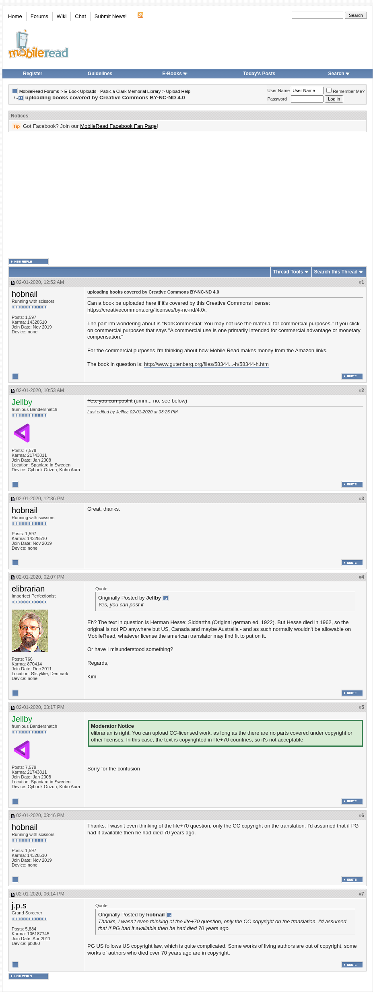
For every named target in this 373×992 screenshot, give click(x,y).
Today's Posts (259, 73)
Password (277, 99)
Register (32, 73)
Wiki (62, 16)
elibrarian (28, 588)
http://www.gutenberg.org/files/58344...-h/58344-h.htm (206, 364)
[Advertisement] (172, 195)
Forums (39, 16)
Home (15, 16)
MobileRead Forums (39, 91)
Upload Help (178, 91)
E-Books (175, 73)
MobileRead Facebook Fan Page (118, 126)
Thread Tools (288, 272)
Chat (80, 16)
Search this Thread (336, 272)
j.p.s (19, 905)
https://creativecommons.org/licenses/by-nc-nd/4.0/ (146, 310)
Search (339, 73)
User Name (279, 90)
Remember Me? (345, 91)
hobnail (25, 294)
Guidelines (100, 73)
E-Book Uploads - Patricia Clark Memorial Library (112, 91)
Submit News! (111, 16)
